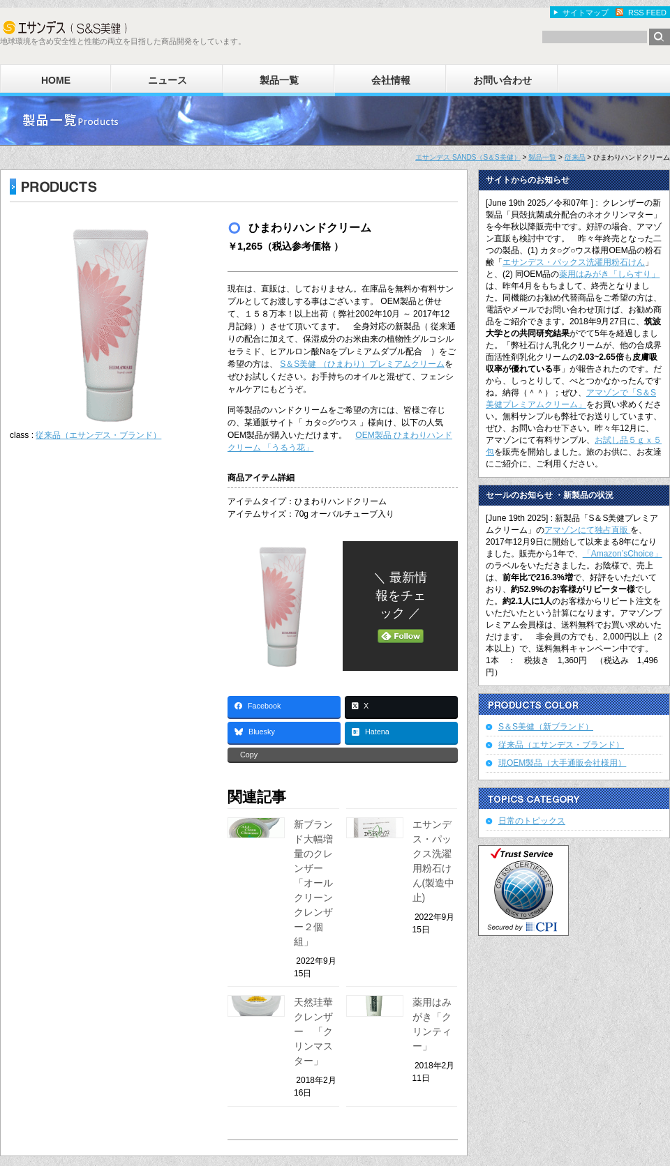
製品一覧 (279, 80)
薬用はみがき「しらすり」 (609, 274)
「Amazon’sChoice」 (622, 554)
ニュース (167, 80)
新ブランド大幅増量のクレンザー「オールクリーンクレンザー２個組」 (313, 883)
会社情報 (390, 80)
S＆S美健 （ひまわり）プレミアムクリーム (362, 364)
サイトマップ (586, 12)
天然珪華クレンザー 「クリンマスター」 (313, 1031)
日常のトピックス (531, 821)
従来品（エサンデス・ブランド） (98, 435)
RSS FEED (647, 12)
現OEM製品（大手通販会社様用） (562, 763)
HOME (55, 80)
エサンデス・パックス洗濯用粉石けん (573, 262)
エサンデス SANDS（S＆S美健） (468, 157)
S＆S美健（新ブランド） (545, 727)
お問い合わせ (502, 80)
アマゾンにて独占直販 (587, 530)
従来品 (575, 157)
